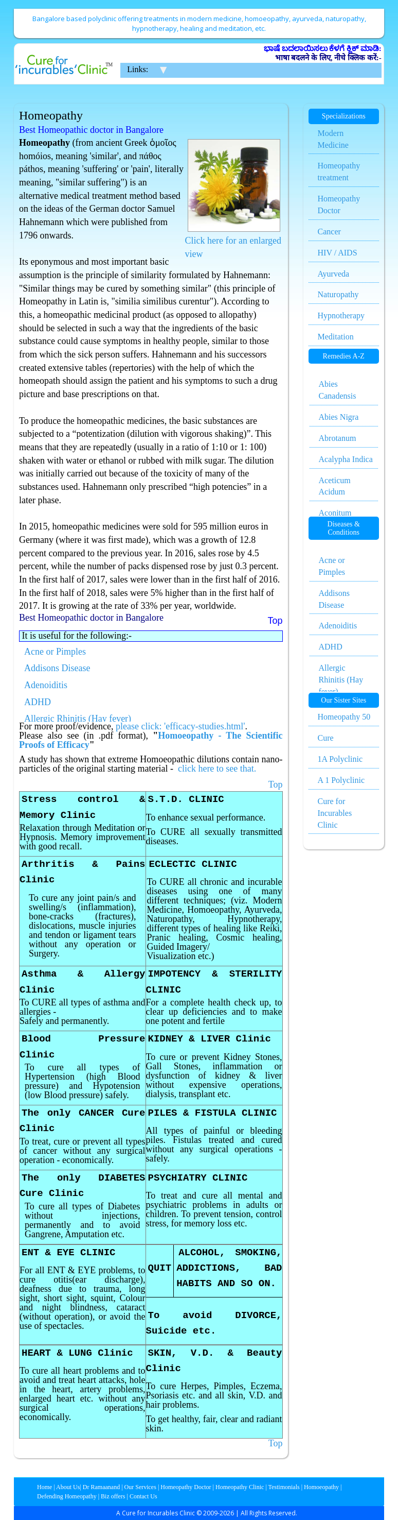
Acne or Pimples (55, 651)
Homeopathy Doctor (339, 204)
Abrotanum (337, 438)
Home (44, 1487)
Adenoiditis (45, 685)
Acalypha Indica (346, 459)
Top (275, 784)
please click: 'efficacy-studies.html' (180, 726)
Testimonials (284, 1487)
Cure (326, 737)
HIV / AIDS (337, 252)
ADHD (37, 702)
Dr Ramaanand (101, 1487)
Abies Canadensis (337, 390)
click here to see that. (217, 768)
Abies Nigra (339, 417)
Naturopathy (338, 294)
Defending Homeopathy (67, 1496)
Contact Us (143, 1496)
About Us (68, 1487)
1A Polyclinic (340, 759)
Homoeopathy (321, 1487)
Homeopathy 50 (344, 716)
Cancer (329, 231)
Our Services (140, 1487)
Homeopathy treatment (339, 171)
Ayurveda (334, 273)
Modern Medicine (333, 139)
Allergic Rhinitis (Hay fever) (77, 718)
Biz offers (113, 1496)
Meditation (336, 336)
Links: (137, 69)
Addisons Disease (57, 668)
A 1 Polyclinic (341, 780)
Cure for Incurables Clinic (335, 813)
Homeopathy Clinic (239, 1487)
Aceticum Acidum (335, 486)
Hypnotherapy (341, 315)
